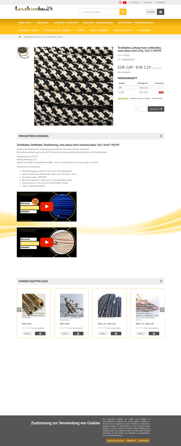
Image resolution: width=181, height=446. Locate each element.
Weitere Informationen (116, 441)
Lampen (81, 30)
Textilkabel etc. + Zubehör (58, 30)
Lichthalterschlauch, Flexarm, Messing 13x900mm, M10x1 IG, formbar (32, 307)
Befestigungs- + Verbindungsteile (137, 22)
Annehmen (143, 440)
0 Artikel (151, 11)
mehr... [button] (27, 333)
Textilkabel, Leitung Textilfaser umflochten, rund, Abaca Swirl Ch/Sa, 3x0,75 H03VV (147, 307)
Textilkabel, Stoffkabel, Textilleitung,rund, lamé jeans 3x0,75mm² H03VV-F (109, 307)
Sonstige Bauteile (123, 30)
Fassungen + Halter (29, 30)
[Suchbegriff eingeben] (100, 12)
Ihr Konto (147, 2)
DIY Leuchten (144, 30)
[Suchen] (123, 12)
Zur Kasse (135, 2)
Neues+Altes (26, 22)
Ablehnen (131, 440)
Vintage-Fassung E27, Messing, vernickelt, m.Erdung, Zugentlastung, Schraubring (71, 307)
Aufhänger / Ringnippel (67, 22)
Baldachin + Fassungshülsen (99, 22)
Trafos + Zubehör (99, 30)
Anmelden (160, 2)
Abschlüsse (43, 22)
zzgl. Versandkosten (124, 72)
